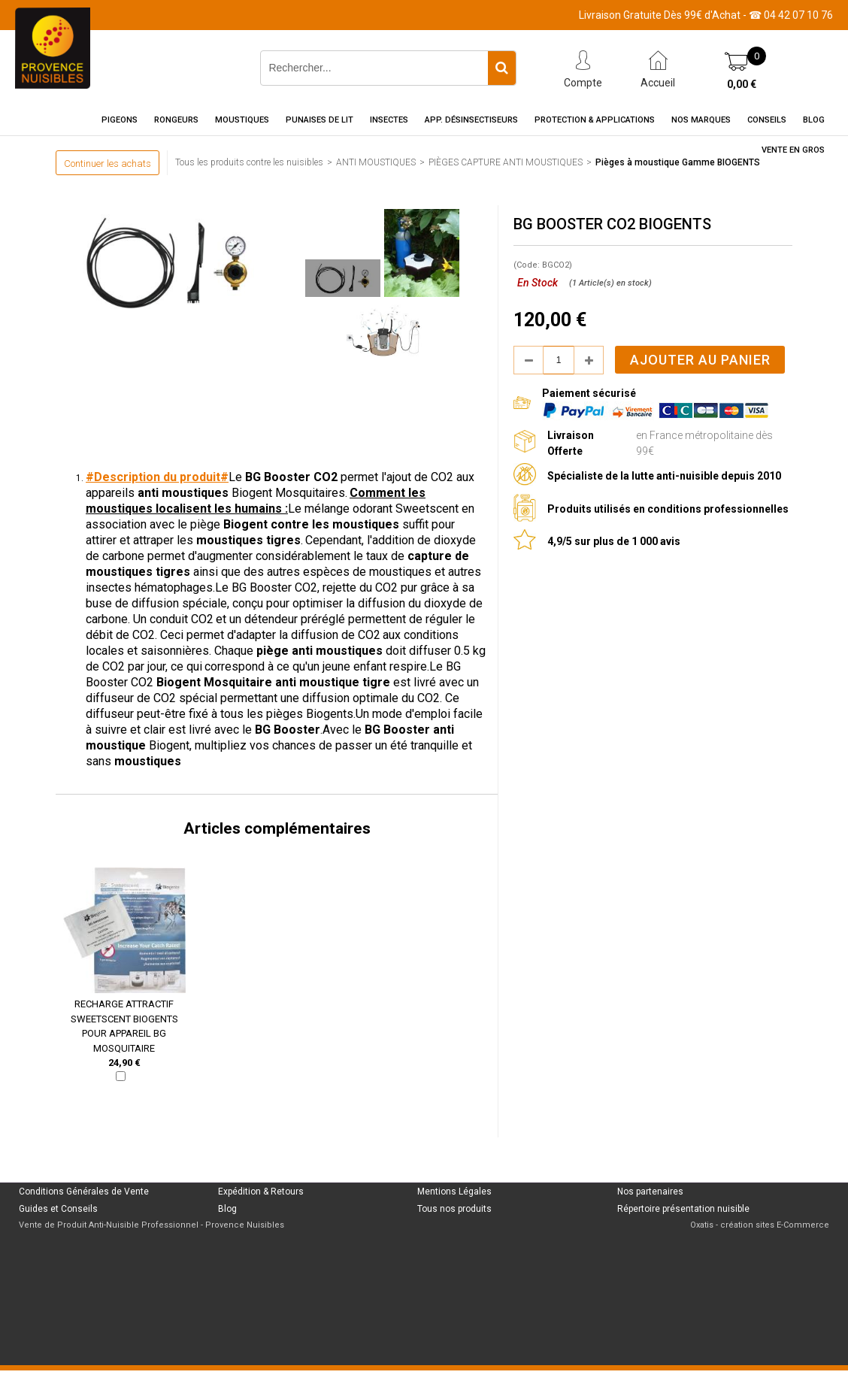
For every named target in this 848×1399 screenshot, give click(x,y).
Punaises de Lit (319, 120)
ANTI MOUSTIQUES (376, 162)
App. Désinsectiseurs (471, 120)
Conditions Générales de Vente (84, 1191)
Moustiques (242, 120)
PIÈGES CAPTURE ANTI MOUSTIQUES (506, 162)
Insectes (389, 120)
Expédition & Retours (261, 1191)
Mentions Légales (454, 1191)
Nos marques (701, 120)
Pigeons (119, 120)
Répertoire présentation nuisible (683, 1209)
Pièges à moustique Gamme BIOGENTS (677, 162)
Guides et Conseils (58, 1209)
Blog (814, 120)
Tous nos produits (454, 1209)
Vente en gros (793, 150)
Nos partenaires (650, 1191)
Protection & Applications (595, 120)
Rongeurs (176, 120)
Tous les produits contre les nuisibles (249, 162)
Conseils (766, 120)
